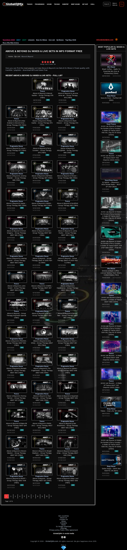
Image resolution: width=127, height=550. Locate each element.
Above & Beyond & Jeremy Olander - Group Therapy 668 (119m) (16, 178)
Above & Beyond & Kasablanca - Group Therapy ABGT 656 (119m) (67, 288)
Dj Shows (60, 40)
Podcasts (63, 523)
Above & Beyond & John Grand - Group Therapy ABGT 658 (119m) (16, 288)
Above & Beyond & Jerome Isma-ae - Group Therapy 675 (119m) (68, 95)
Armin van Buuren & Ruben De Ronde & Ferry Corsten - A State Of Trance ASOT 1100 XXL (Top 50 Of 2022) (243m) (111, 130)
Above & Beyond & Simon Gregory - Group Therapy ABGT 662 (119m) (16, 233)
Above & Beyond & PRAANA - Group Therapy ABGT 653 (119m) (16, 343)
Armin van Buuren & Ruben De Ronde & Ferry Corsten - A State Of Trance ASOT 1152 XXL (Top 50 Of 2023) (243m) (111, 216)
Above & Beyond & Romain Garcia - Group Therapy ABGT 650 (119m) (16, 370)
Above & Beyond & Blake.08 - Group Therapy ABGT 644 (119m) (16, 426)
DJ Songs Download (63, 526)
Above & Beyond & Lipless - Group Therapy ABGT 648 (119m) (67, 370)
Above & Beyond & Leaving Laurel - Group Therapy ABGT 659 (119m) (16, 260)
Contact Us (63, 519)
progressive (39, 4)
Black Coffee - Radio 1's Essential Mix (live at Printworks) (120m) (111, 71)
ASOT (24, 40)
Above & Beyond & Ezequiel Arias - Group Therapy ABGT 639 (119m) (67, 453)
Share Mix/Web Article (11, 43)
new (39, 68)
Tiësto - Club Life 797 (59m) (111, 411)
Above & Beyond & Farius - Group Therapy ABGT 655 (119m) (42, 315)
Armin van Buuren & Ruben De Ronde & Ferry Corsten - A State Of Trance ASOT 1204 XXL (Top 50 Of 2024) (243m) (111, 330)
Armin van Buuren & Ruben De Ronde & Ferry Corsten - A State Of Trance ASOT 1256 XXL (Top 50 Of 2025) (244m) (111, 444)
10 (47, 496)
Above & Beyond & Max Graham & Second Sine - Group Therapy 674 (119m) (16, 123)
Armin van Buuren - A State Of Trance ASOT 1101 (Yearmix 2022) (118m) (111, 385)
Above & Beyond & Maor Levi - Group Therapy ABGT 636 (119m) (67, 481)
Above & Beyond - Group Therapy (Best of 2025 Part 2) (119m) (42, 260)
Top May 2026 (70, 40)
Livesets (31, 40)
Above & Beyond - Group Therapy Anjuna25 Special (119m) (16, 315)
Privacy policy (54, 530)
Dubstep (65, 4)
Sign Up (115, 5)
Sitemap (63, 528)
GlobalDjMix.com (51, 541)
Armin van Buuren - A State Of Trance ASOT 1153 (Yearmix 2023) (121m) (111, 158)
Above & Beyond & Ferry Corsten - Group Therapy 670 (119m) (42, 150)
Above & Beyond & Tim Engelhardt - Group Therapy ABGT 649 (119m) (42, 370)
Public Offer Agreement (69, 530)
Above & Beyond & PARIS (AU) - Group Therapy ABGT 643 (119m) (42, 426)
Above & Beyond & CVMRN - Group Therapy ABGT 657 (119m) (42, 288)
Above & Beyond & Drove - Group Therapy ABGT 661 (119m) (42, 233)
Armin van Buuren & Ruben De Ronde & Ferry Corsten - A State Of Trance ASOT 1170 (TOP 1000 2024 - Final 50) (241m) (111, 245)
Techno (57, 4)
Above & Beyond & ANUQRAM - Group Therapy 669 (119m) (67, 150)
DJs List (52, 40)
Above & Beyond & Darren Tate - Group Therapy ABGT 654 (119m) (67, 315)
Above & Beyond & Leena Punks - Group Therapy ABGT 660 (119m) (67, 233)
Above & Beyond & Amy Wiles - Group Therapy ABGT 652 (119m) (42, 343)
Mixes (63, 521)
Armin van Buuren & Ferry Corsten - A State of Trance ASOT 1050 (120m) (111, 300)
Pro (121, 4)
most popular (29, 68)
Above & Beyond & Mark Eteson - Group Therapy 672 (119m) (67, 123)
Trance (29, 4)
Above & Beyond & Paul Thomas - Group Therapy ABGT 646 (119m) (42, 398)
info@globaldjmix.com (104, 40)
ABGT (18, 40)
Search (106, 4)
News (63, 525)
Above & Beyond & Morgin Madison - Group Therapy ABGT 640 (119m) (42, 453)
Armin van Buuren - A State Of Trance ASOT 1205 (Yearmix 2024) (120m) (111, 358)
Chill (93, 4)
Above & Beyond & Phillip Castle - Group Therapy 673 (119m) (42, 123)
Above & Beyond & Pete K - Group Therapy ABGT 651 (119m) (67, 343)
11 (51, 496)
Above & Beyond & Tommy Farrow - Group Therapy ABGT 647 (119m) (16, 398)
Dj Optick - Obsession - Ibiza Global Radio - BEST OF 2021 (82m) (111, 184)
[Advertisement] (63, 23)
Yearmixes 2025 (9, 40)
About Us (63, 518)
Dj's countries (63, 516)
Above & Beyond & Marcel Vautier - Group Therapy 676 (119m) (42, 95)
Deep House (75, 4)
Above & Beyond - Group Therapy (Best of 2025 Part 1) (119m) (67, 260)
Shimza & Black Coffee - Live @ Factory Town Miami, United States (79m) (111, 273)
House (49, 4)
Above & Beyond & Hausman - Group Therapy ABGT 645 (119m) (67, 398)
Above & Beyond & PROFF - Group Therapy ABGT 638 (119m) (16, 481)
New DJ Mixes (41, 40)
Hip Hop (85, 4)
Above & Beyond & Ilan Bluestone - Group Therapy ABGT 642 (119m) (67, 426)
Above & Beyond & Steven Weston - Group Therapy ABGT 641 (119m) (16, 453)
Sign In (115, 3)
